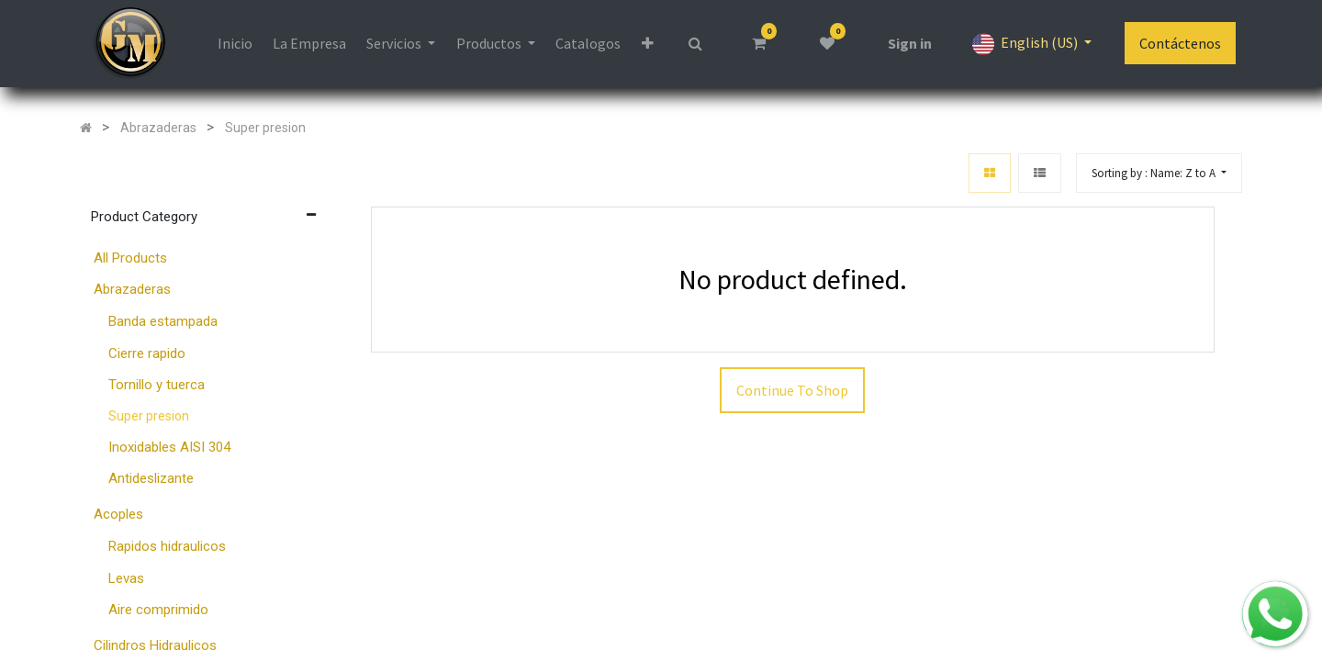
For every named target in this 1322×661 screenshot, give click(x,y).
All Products (130, 259)
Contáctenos (1180, 44)
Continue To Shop (792, 391)
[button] (1159, 174)
